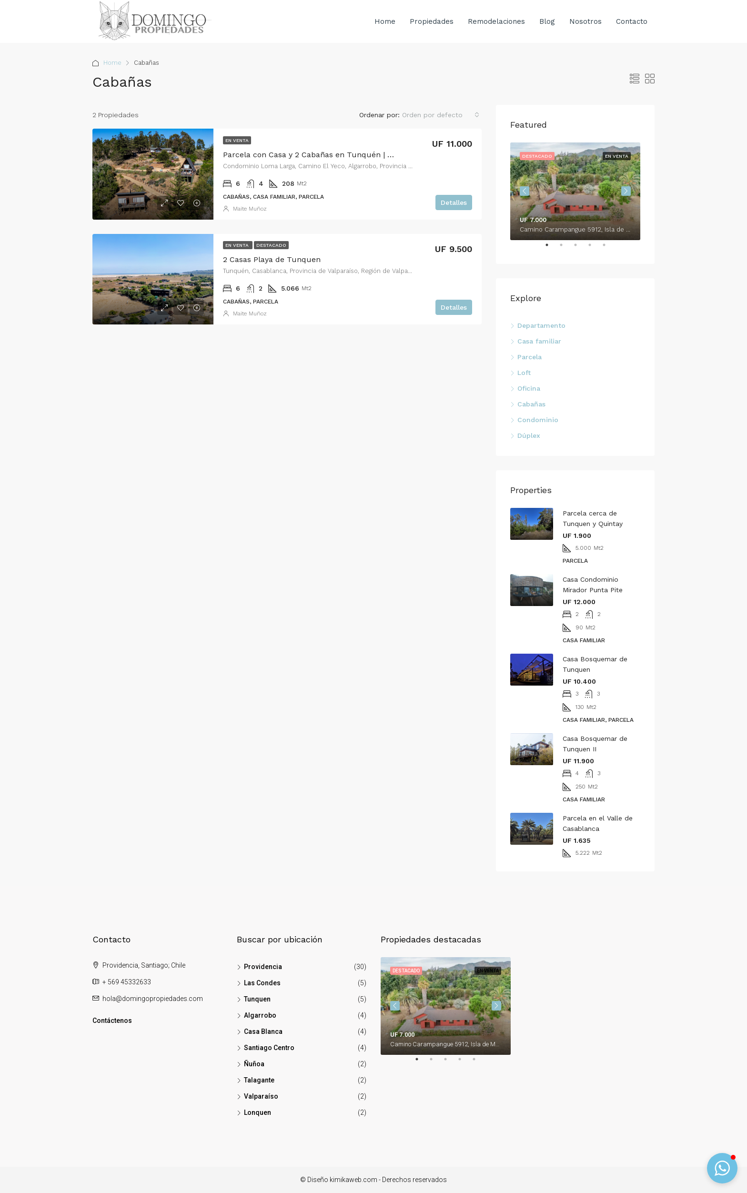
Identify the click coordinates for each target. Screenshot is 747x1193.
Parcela (529, 357)
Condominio (537, 420)
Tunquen (257, 999)
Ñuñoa (254, 1064)
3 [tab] (580, 248)
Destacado (271, 245)
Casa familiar (539, 341)
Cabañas (531, 404)
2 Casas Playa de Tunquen (272, 259)
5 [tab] (609, 248)
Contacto (631, 21)
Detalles (454, 202)
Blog (547, 21)
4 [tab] (594, 248)
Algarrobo (260, 1015)
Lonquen (257, 1112)
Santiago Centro (269, 1047)
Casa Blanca (263, 1031)
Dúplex (528, 435)
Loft (524, 372)
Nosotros (585, 21)
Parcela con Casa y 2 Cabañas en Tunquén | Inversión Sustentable (345, 154)
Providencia (263, 967)
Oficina (528, 388)
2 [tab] (566, 248)
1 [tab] (551, 248)
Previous (524, 191)
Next (626, 191)
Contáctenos (112, 1020)
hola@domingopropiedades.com (152, 998)
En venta (237, 140)
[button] (722, 1168)
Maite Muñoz (250, 208)
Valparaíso (261, 1096)
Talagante (259, 1080)
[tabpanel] (575, 191)
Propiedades (432, 21)
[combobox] (441, 115)
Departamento (541, 325)
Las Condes (262, 983)
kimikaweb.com (353, 1179)
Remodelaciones (496, 21)
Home (384, 21)
